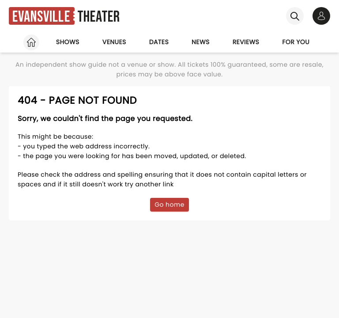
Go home (169, 204)
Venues (114, 42)
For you (295, 42)
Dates (159, 42)
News (201, 42)
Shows (67, 42)
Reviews (246, 42)
